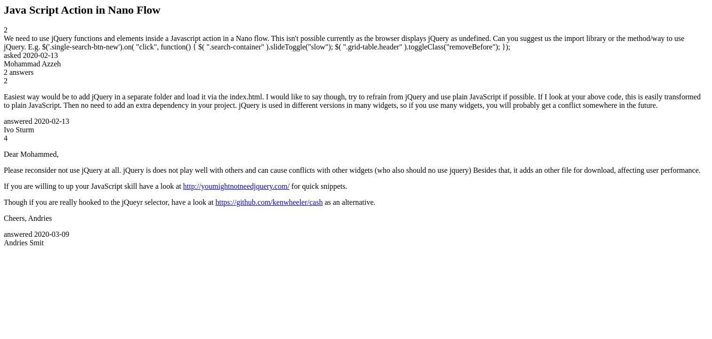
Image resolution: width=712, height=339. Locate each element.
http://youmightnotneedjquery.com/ (236, 186)
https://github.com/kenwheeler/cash (269, 202)
